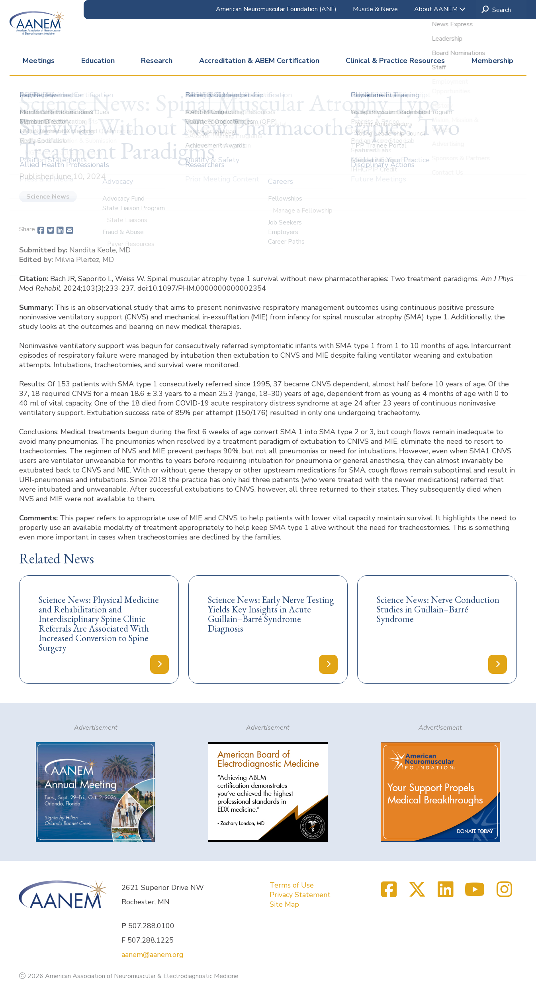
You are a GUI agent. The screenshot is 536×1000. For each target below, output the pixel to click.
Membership (492, 60)
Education (98, 60)
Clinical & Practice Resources (395, 60)
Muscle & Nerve (375, 9)
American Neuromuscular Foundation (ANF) (276, 9)
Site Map (284, 904)
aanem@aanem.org (152, 954)
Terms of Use (292, 885)
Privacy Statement (300, 895)
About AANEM (440, 9)
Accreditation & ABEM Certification (259, 60)
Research (156, 60)
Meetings (39, 60)
